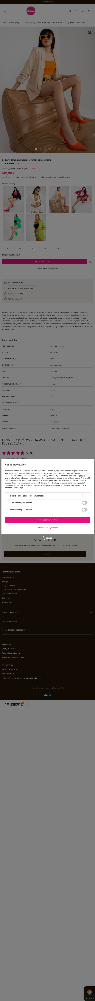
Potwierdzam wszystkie (48, 520)
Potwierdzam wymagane (47, 528)
